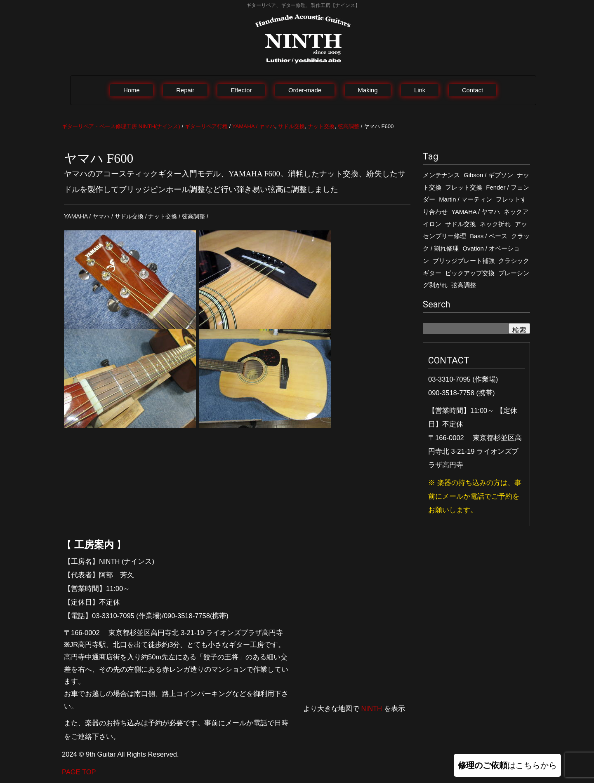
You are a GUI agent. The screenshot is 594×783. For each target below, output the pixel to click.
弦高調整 (463, 285)
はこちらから (507, 765)
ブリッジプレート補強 (464, 261)
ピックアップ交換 (470, 273)
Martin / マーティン (465, 199)
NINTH (371, 708)
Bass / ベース (488, 236)
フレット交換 (463, 187)
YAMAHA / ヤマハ (475, 212)
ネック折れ (495, 224)
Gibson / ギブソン (488, 175)
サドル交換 (460, 224)
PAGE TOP (79, 772)
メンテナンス (441, 175)
